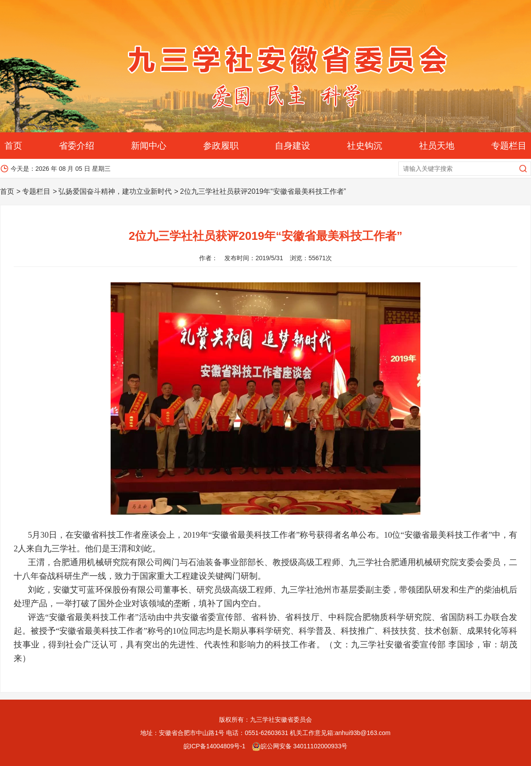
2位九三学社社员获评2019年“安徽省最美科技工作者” (263, 191)
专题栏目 (509, 145)
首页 (13, 145)
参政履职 (221, 145)
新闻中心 (148, 145)
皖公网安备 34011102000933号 (300, 746)
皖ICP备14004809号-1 (215, 746)
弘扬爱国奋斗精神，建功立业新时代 (115, 191)
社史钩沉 (364, 145)
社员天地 (436, 145)
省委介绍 (76, 145)
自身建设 (292, 145)
